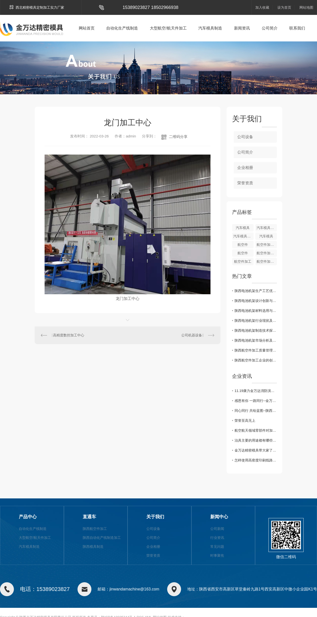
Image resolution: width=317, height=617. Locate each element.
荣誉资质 (245, 183)
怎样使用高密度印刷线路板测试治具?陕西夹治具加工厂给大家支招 (256, 460)
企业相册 (245, 167)
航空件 (243, 245)
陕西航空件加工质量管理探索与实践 (256, 350)
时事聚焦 (217, 555)
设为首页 (284, 7)
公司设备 (245, 137)
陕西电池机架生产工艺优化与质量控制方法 (256, 291)
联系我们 (297, 28)
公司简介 (270, 28)
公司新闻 (217, 529)
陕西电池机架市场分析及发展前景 (256, 340)
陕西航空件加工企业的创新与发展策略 (256, 360)
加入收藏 (262, 7)
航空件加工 (242, 261)
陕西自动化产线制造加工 (102, 538)
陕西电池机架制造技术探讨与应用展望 (256, 330)
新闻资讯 (242, 28)
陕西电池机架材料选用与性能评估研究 (256, 311)
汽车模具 (243, 228)
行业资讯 (217, 538)
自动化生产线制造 (122, 28)
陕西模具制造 (93, 547)
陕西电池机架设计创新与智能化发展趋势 (256, 301)
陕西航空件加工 (95, 529)
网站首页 (87, 28)
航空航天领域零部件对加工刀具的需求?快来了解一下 (256, 430)
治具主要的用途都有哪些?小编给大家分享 (256, 440)
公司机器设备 (191, 335)
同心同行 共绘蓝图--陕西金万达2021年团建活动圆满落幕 (256, 411)
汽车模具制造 (210, 28)
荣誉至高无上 (245, 420)
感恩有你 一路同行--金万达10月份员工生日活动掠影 (256, 401)
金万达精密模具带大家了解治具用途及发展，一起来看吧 (256, 450)
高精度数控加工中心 (68, 335)
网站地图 (306, 7)
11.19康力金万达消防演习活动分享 (256, 391)
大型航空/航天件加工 (168, 28)
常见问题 (217, 547)
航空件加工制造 (267, 245)
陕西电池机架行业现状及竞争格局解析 (256, 321)
